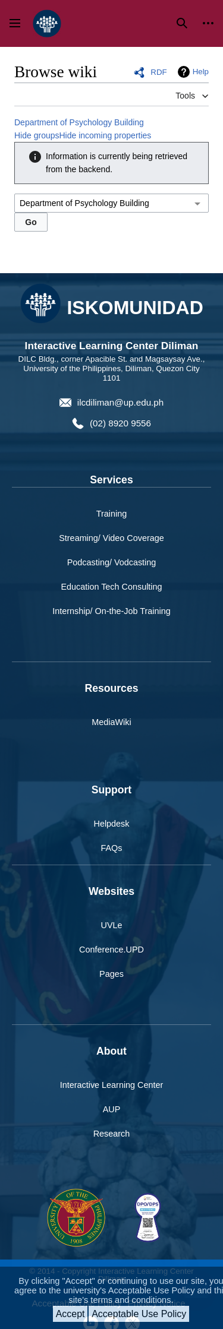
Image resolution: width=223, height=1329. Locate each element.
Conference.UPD (111, 949)
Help (201, 71)
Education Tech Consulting (111, 586)
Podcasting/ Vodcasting (111, 562)
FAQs (112, 848)
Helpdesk (112, 823)
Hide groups (36, 135)
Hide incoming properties (105, 135)
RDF (158, 72)
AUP (112, 1109)
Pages (111, 974)
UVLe (112, 925)
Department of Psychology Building (79, 122)
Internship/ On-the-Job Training (111, 611)
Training (111, 513)
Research (111, 1133)
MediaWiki (111, 722)
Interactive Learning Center (112, 1085)
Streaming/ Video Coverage (111, 538)
